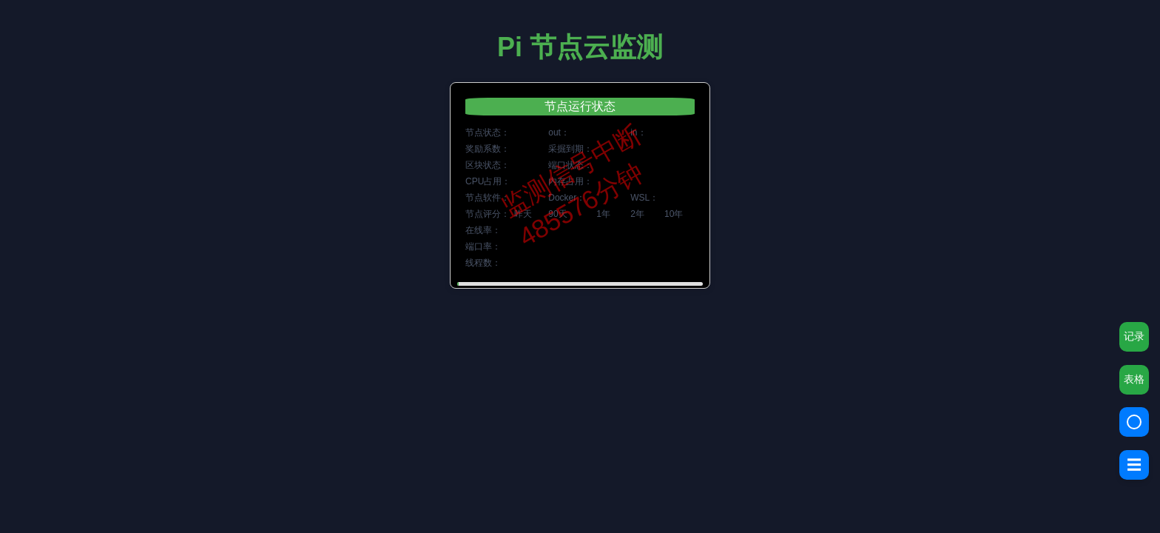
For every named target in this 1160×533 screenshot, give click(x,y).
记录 (1134, 336)
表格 (1134, 379)
